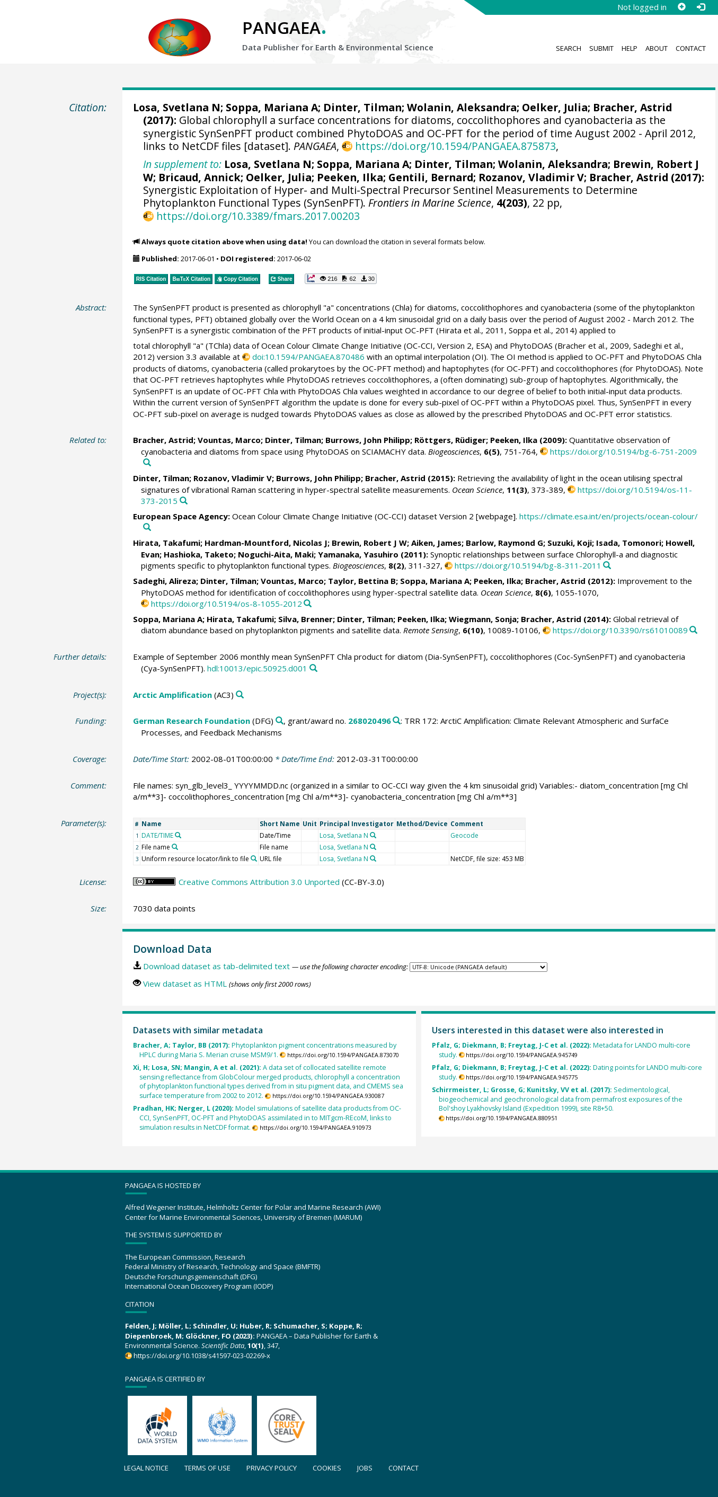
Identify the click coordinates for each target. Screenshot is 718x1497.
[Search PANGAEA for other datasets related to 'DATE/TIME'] (178, 835)
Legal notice (146, 1468)
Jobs (365, 1468)
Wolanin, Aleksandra (462, 107)
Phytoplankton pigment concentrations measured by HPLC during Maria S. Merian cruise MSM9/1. (264, 1050)
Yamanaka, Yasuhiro (358, 554)
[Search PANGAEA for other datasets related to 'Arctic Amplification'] (240, 695)
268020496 (369, 720)
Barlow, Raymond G (504, 542)
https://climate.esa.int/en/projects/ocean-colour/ (608, 516)
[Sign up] (681, 7)
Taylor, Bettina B (362, 580)
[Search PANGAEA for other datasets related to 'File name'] (175, 847)
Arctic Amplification (172, 694)
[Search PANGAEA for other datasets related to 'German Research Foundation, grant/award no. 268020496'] (397, 721)
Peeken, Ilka (350, 177)
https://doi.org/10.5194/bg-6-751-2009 (623, 451)
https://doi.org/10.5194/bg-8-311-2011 (528, 565)
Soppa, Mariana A (272, 107)
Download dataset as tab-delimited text (216, 966)
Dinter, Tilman (362, 107)
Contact (691, 48)
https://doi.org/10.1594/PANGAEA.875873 (455, 146)
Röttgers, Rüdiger (450, 440)
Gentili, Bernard (430, 177)
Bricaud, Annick (199, 177)
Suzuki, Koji (569, 542)
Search (568, 48)
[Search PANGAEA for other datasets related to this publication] (147, 463)
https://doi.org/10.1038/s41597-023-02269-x (202, 1355)
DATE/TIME (157, 835)
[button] (340, 278)
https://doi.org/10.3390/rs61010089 (620, 630)
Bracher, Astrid (632, 107)
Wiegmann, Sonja (483, 619)
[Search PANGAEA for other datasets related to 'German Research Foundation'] (279, 721)
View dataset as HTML (185, 983)
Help (629, 48)
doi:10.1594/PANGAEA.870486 (308, 356)
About (656, 48)
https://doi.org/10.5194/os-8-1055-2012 (226, 603)
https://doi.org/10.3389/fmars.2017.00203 (258, 216)
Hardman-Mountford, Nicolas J (266, 542)
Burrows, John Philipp (367, 440)
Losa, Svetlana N (176, 107)
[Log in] (700, 7)
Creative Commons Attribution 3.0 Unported (259, 881)
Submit (601, 48)
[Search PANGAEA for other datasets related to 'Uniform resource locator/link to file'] (254, 858)
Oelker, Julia (555, 107)
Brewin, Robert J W (369, 542)
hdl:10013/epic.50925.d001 (257, 668)
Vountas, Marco (229, 440)
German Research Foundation (191, 720)
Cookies (327, 1468)
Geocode (464, 835)
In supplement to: (182, 164)
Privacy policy (271, 1468)
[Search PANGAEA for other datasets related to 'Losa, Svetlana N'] (373, 835)
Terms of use (207, 1468)
